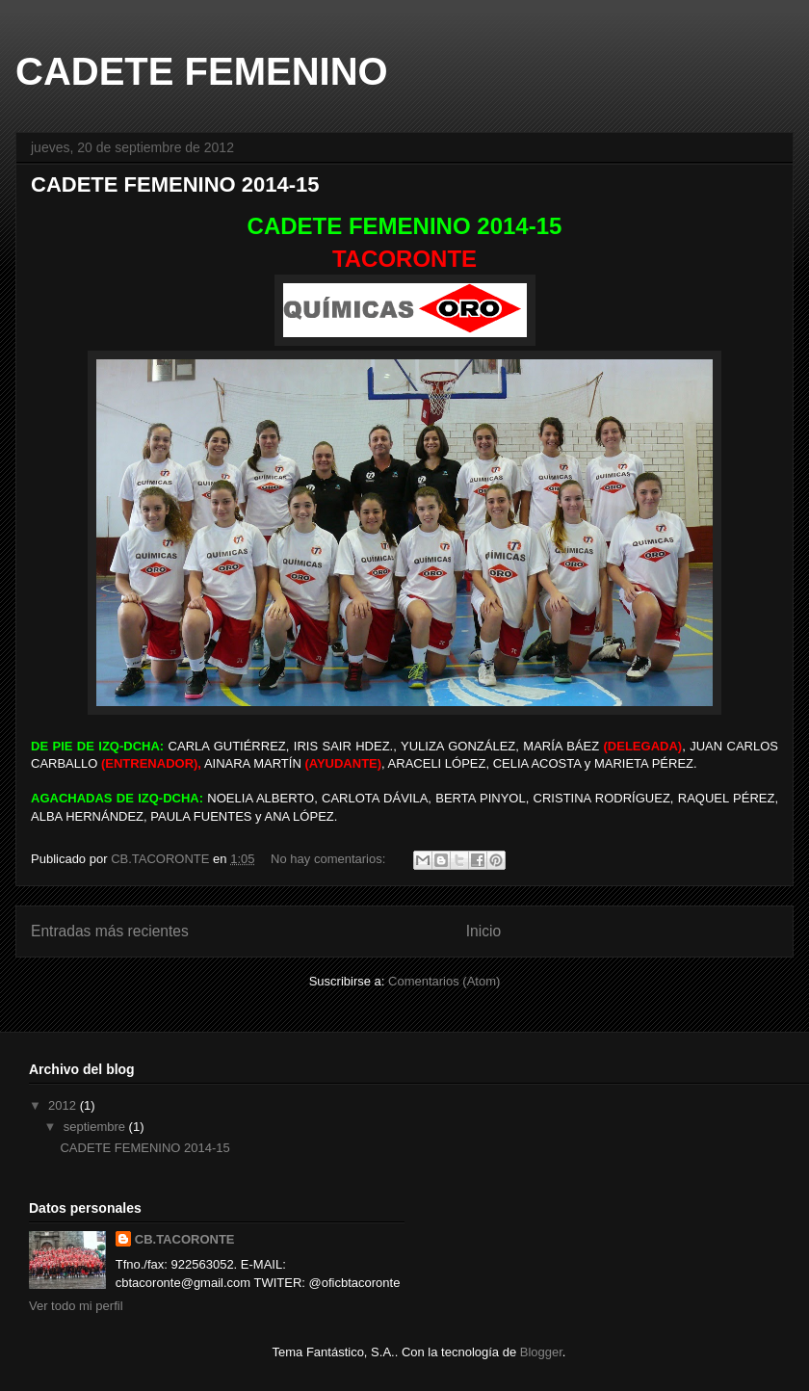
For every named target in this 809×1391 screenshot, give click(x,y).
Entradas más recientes (110, 931)
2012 (64, 1105)
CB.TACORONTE (185, 1239)
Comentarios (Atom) (444, 981)
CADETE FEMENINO (201, 71)
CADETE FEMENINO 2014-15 (175, 184)
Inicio (483, 931)
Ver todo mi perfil (76, 1306)
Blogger (541, 1352)
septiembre (96, 1126)
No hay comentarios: (330, 859)
